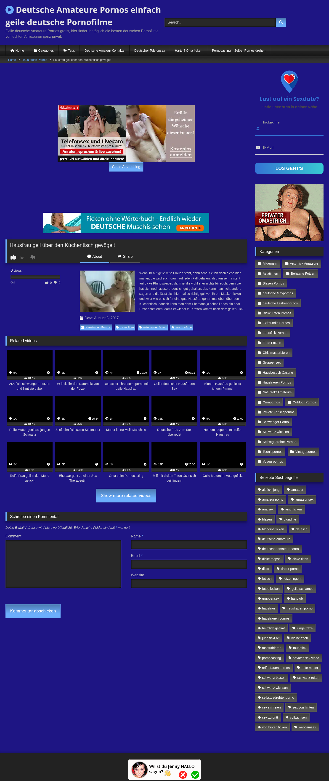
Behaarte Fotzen (303, 273)
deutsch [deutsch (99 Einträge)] (301, 529)
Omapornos (271, 402)
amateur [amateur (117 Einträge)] (297, 489)
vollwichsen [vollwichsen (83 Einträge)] (298, 717)
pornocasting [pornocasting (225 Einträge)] (271, 658)
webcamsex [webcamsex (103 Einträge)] (307, 727)
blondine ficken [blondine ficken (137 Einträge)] (273, 529)
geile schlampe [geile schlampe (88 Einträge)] (302, 588)
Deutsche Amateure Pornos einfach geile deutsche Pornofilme (83, 16)
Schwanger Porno (276, 422)
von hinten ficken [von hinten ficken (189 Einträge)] (274, 727)
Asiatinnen (270, 273)
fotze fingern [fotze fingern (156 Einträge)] (293, 578)
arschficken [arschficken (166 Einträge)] (293, 509)
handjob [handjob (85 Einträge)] (297, 598)
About (94, 256)
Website (137, 575)
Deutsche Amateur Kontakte (104, 50)
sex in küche (182, 327)
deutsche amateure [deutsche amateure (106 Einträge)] (276, 539)
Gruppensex (272, 362)
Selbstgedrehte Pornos (279, 442)
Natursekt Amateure (277, 392)
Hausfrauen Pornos (34, 60)
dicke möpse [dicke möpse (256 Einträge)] (271, 559)
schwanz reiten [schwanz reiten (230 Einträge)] (308, 677)
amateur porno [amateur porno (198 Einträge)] (273, 499)
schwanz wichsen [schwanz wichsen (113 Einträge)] (275, 688)
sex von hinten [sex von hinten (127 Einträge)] (303, 707)
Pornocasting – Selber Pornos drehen (238, 50)
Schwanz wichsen (276, 432)
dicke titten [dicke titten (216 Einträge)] (300, 559)
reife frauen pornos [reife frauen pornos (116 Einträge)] (276, 668)
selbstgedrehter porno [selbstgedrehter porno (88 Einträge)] (278, 697)
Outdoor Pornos (304, 402)
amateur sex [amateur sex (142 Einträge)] (304, 499)
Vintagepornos (305, 452)
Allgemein (270, 263)
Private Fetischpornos (279, 412)
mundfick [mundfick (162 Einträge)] (299, 648)
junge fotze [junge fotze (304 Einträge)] (305, 628)
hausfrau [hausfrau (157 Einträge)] (268, 608)
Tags (71, 50)
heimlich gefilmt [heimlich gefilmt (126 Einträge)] (273, 628)
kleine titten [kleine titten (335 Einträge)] (299, 638)
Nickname (271, 122)
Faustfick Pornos (275, 333)
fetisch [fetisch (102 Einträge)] (267, 578)
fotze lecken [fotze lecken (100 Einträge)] (271, 588)
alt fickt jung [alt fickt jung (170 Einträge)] (270, 489)
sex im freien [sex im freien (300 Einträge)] (271, 707)
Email (137, 556)
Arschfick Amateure (304, 263)
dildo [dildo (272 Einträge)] (265, 569)
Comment (13, 536)
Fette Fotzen (272, 343)
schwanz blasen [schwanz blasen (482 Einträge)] (273, 677)
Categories (46, 50)
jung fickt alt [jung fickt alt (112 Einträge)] (270, 638)
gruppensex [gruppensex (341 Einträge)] (270, 598)
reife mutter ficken (152, 327)
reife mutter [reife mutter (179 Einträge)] (310, 668)
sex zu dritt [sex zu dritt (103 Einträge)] (270, 717)
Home (20, 50)
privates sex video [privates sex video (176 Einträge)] (306, 658)
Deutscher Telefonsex (149, 50)
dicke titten (125, 327)
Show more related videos (126, 495)
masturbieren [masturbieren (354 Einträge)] (271, 648)
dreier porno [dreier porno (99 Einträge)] (290, 569)
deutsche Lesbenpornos (280, 303)
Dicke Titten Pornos (277, 313)
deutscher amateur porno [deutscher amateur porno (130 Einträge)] (280, 549)
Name (137, 536)
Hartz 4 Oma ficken (188, 50)
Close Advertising (126, 167)
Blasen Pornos (273, 283)
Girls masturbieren (276, 352)
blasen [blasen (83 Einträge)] (267, 519)
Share (125, 256)
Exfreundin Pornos (276, 323)
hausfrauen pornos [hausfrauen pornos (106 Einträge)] (275, 618)
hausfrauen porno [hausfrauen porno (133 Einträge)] (300, 608)
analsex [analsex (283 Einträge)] (267, 509)
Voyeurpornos (273, 461)
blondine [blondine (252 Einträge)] (290, 519)
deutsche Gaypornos (278, 293)
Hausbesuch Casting (278, 372)
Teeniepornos (272, 452)
